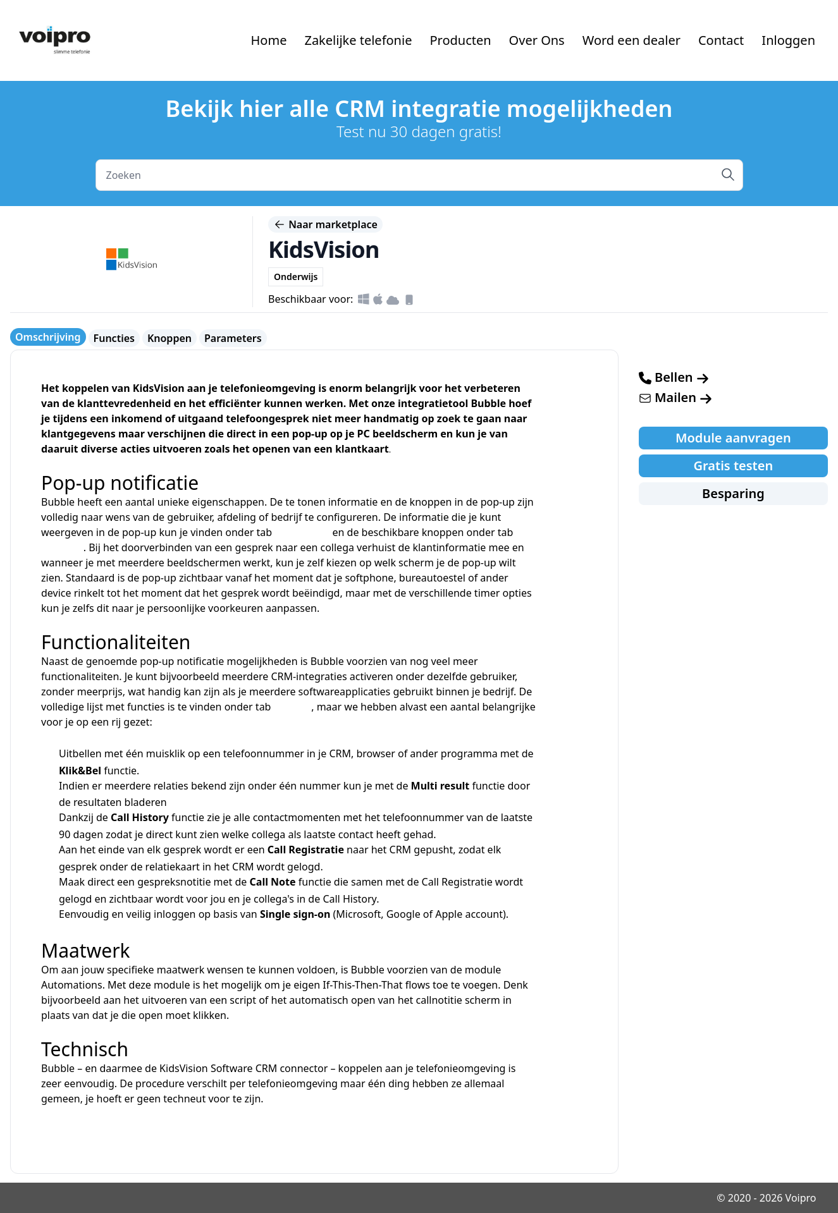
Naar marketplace (325, 224)
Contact (721, 40)
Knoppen (169, 338)
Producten (460, 40)
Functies (114, 338)
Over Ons (537, 40)
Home (269, 40)
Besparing (733, 493)
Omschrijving (48, 337)
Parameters (233, 338)
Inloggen (788, 40)
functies (293, 707)
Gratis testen (733, 465)
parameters (302, 532)
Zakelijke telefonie (358, 40)
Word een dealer (631, 40)
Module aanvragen (733, 437)
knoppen (62, 547)
